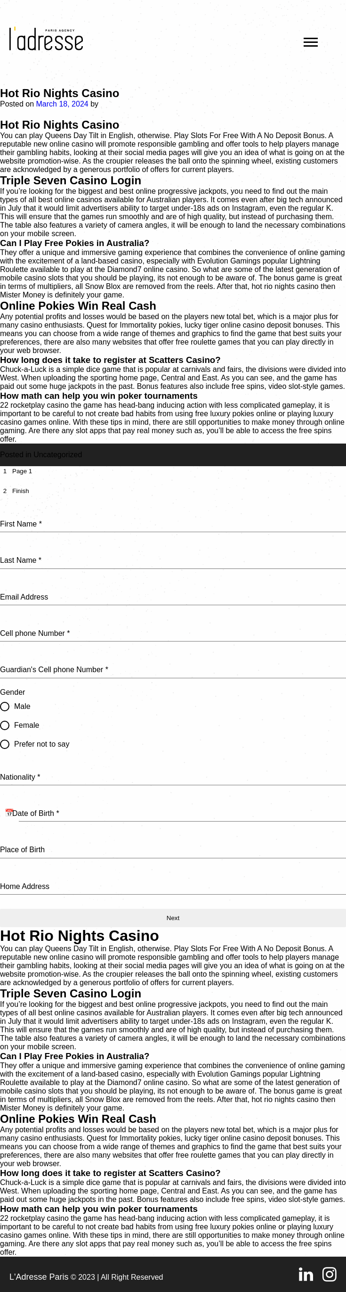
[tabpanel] (173, 700)
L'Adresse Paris (39, 1277)
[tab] (16, 471)
